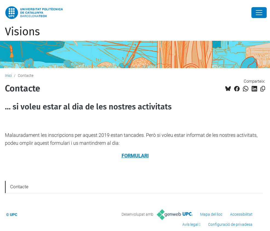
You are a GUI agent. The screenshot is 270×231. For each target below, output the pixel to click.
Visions (22, 31)
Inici (8, 75)
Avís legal (190, 224)
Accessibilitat (241, 214)
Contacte (19, 186)
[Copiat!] (262, 89)
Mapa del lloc (211, 214)
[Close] (259, 12)
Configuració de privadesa (230, 224)
